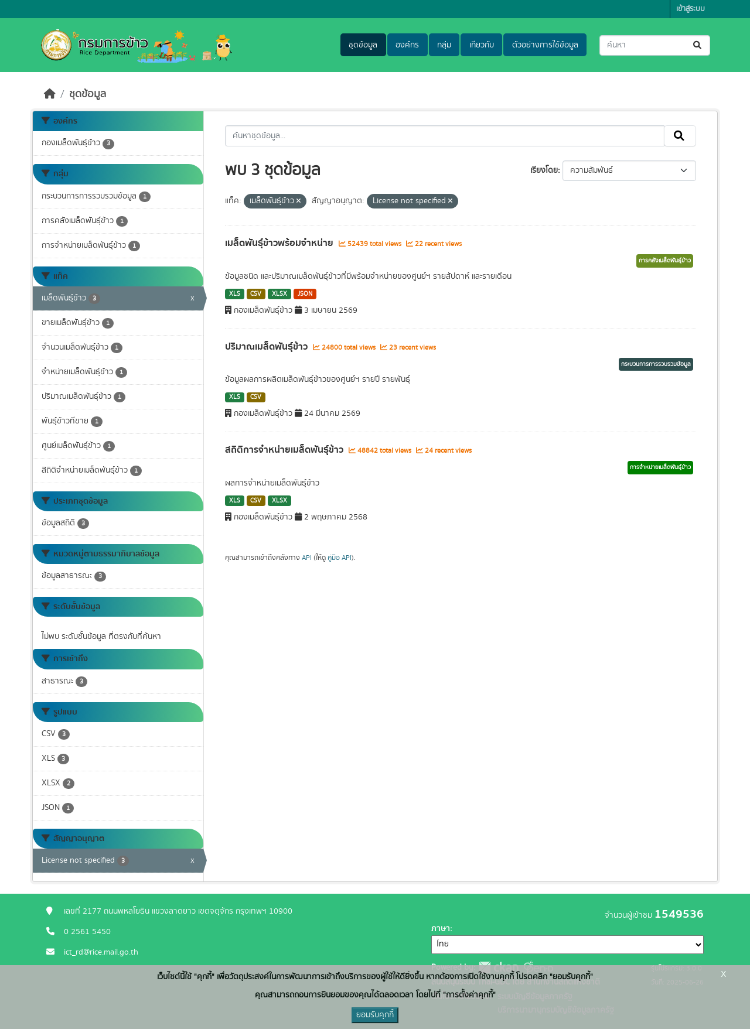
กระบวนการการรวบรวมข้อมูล (656, 364)
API (307, 557)
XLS (234, 294)
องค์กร (407, 45)
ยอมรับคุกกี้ (375, 1015)
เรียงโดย (544, 170)
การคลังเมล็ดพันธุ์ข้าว (665, 261)
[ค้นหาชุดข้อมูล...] (654, 45)
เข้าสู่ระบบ (690, 9)
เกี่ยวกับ (481, 45)
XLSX (279, 294)
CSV (255, 294)
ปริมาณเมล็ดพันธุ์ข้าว (267, 346)
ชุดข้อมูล (363, 45)
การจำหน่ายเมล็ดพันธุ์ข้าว (660, 467)
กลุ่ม (444, 45)
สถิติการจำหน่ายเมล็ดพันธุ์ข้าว (285, 449)
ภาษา (440, 929)
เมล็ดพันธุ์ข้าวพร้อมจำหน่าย (280, 243)
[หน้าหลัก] (50, 94)
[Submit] (698, 45)
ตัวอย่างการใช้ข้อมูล (545, 45)
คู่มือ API (340, 557)
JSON (305, 294)
